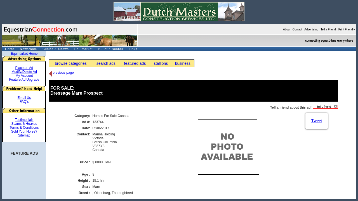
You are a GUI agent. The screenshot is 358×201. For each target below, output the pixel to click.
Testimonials (24, 120)
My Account (24, 76)
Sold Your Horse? (24, 131)
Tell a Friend (328, 29)
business (182, 63)
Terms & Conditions (24, 128)
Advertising (311, 29)
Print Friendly (346, 29)
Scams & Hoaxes (24, 124)
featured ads (135, 63)
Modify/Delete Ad (24, 72)
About (286, 29)
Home (9, 49)
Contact (297, 29)
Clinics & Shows (56, 49)
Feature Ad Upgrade (24, 80)
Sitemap (24, 135)
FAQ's (24, 102)
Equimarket (83, 49)
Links (133, 49)
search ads (106, 63)
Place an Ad (24, 68)
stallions (161, 63)
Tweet (316, 120)
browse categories (71, 63)
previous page (63, 73)
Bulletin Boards (110, 49)
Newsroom (28, 49)
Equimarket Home (24, 54)
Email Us (24, 98)
